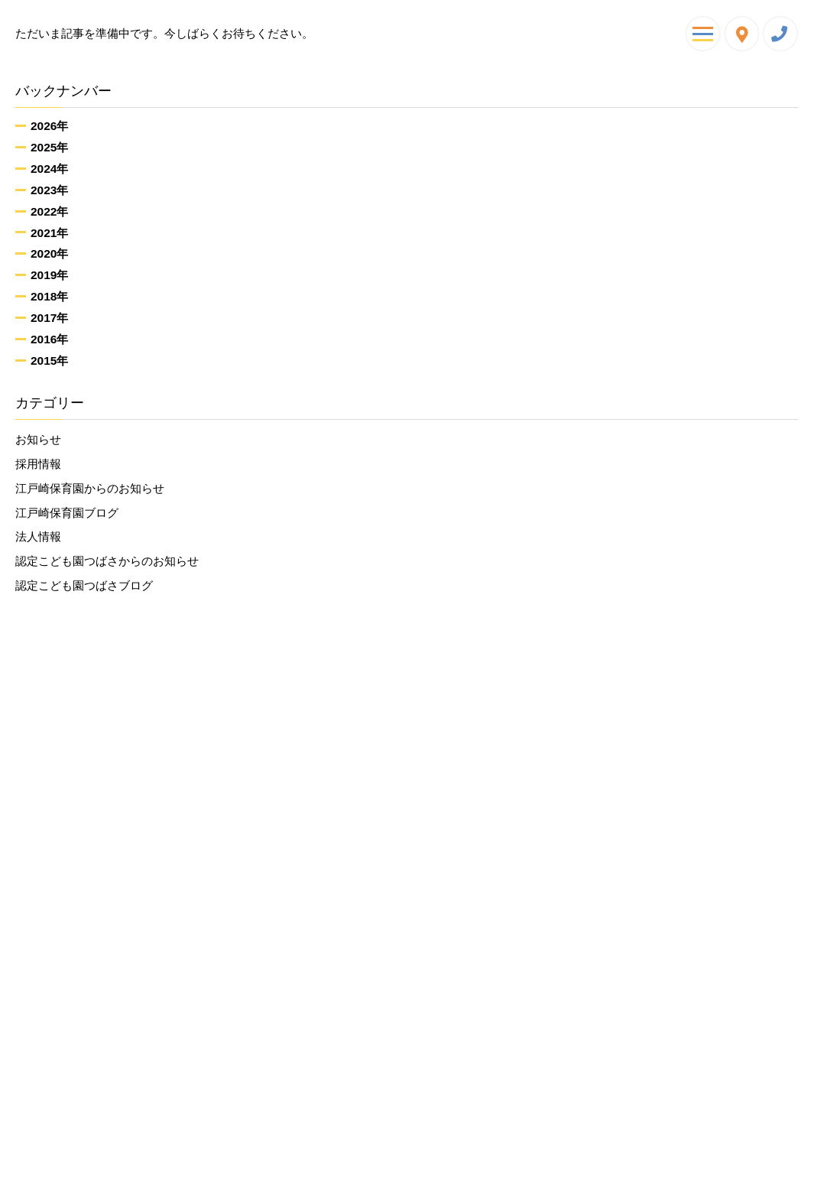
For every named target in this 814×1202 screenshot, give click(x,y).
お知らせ (38, 439)
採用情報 (38, 463)
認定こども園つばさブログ (84, 585)
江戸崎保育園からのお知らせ (89, 488)
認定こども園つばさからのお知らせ (107, 560)
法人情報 (38, 536)
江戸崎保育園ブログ (66, 512)
